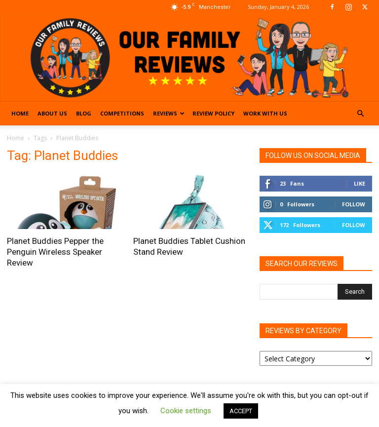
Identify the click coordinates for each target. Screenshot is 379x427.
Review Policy (213, 113)
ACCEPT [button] (240, 411)
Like (359, 183)
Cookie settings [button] (185, 410)
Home (20, 113)
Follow (353, 204)
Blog (83, 113)
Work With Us (265, 113)
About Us (52, 113)
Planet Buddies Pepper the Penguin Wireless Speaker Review (55, 252)
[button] (360, 113)
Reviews (169, 113)
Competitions (122, 113)
